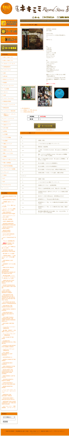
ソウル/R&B (6, 88)
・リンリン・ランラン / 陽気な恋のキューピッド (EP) (8, 209)
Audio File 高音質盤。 (8, 165)
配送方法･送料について (46, 431)
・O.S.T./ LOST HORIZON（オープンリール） (8, 234)
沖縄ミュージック (7, 143)
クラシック (6, 172)
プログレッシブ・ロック (9, 63)
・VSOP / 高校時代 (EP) (7, 221)
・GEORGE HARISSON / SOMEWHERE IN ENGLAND (9, 224)
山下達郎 (5, 134)
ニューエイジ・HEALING (9, 111)
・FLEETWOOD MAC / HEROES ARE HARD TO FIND (8, 314)
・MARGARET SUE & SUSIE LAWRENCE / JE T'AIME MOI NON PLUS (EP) (9, 403)
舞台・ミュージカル (8, 153)
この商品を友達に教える (28, 112)
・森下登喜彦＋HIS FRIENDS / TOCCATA (8, 244)
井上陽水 (5, 140)
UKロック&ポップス (8, 57)
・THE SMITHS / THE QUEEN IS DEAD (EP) (7, 306)
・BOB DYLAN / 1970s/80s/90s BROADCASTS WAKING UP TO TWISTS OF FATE (8, 271)
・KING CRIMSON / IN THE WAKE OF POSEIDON (8, 367)
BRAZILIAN (6, 107)
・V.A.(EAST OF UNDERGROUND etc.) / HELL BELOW (9, 342)
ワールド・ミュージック (9, 104)
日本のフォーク (7, 124)
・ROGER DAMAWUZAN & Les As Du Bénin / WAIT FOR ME (9, 286)
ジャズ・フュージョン (8, 98)
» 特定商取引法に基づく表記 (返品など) (44, 130)
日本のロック (6, 121)
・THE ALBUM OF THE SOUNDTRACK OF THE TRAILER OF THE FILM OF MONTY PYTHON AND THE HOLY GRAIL (8, 297)
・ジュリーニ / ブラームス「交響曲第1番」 (8, 349)
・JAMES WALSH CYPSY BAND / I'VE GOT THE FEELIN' (8, 282)
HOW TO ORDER (10, 431)
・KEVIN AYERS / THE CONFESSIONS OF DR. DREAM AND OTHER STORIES (7, 371)
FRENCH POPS (7, 101)
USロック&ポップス (8, 60)
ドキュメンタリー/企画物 (9, 169)
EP (4, 181)
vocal (4, 95)
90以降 (5, 82)
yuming (5, 131)
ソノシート (6, 188)
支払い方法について (35, 431)
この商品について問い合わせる (29, 110)
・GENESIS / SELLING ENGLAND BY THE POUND (8, 250)
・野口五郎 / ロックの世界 (8, 253)
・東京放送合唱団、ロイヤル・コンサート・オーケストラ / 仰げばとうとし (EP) (9, 277)
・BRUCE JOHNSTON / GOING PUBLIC (7, 227)
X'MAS (5, 175)
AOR (4, 73)
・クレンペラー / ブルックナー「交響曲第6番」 (8, 334)
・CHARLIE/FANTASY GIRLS (9, 199)
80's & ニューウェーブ (8, 79)
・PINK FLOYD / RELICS (8, 267)
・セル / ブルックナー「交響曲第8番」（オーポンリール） (9, 407)
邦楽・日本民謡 (7, 162)
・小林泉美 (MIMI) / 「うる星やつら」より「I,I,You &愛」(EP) (9, 257)
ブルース (5, 92)
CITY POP (5, 128)
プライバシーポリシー (59, 431)
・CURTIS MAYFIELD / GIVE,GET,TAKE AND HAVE (8, 383)
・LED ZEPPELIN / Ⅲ (7, 357)
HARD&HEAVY (7, 66)
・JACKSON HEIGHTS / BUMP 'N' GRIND (7, 380)
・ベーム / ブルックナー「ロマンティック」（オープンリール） (9, 391)
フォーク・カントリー (8, 85)
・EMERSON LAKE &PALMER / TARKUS (7, 395)
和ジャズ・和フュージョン (9, 159)
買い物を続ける (26, 108)
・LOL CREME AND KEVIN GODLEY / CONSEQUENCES (9, 302)
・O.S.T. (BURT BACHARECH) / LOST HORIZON (7, 354)
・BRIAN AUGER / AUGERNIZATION (6, 231)
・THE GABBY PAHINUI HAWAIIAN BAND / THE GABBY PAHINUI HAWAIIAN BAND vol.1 (8, 319)
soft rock (5, 76)
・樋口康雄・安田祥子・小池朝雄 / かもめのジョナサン (9, 331)
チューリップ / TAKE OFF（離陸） (42, 20)
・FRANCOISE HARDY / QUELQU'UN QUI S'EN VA (8, 398)
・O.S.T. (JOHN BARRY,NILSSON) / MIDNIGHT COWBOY (7, 291)
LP (4, 178)
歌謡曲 (5, 147)
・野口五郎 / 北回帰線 (7, 219)
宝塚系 (5, 156)
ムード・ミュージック (8, 118)
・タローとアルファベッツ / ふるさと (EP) (8, 216)
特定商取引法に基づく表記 (22, 431)
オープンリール (7, 184)
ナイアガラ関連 (7, 137)
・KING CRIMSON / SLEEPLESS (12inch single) (8, 213)
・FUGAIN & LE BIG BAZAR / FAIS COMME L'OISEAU (9, 346)
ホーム (23, 20)
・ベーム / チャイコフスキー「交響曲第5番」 (8, 327)
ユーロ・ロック (7, 70)
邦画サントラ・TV (7, 150)
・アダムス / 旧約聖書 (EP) (8, 241)
